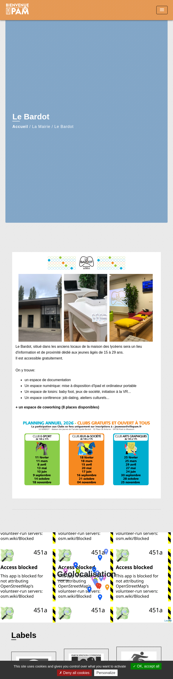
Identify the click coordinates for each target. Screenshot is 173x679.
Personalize (105, 673)
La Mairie (41, 126)
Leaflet (168, 620)
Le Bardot (63, 126)
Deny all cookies (74, 673)
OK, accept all (146, 666)
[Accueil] (22, 10)
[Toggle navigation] (162, 10)
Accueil (20, 126)
